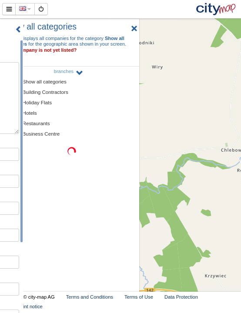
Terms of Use (138, 297)
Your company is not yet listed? (40, 50)
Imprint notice (28, 306)
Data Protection (181, 297)
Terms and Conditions (89, 297)
